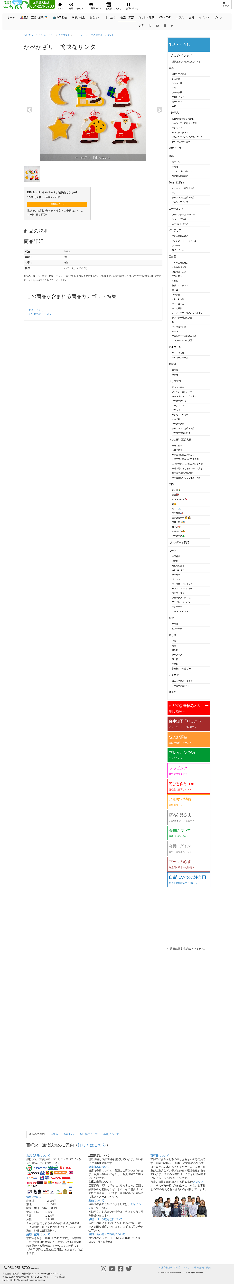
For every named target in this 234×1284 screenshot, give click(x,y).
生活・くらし (48, 35)
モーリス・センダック (182, 584)
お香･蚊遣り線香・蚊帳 (182, 118)
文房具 (175, 624)
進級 (174, 645)
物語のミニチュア (180, 285)
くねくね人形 (178, 299)
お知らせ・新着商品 (62, 1134)
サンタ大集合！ (179, 387)
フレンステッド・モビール (184, 241)
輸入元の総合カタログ (182, 681)
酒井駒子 (176, 561)
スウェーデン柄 (179, 219)
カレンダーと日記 (179, 542)
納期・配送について (38, 1234)
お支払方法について (38, 1155)
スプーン (176, 162)
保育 (141, 25)
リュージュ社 (178, 353)
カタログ (174, 675)
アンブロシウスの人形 (182, 340)
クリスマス (64, 35)
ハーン (175, 331)
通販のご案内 (37, 1134)
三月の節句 (177, 445)
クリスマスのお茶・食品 (183, 197)
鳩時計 (172, 364)
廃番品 (172, 692)
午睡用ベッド (178, 97)
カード (172, 550)
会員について (111, 1134)
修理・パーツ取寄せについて (105, 1219)
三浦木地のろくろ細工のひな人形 (187, 464)
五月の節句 (177, 450)
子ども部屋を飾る (180, 236)
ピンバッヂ (177, 628)
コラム (180, 17)
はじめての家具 (179, 74)
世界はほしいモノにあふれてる (186, 61)
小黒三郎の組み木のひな (183, 454)
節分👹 (175, 494)
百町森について (88, 1134)
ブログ (218, 17)
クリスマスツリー (180, 401)
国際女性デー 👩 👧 (181, 517)
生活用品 (174, 112)
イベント (204, 17)
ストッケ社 (177, 83)
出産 (174, 641)
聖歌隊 (175, 281)
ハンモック (177, 128)
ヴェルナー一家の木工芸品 (184, 336)
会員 (191, 17)
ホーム (11, 17)
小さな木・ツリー (180, 414)
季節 (171, 484)
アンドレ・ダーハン (181, 602)
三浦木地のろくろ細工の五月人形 (187, 468)
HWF (174, 88)
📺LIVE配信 (60, 17)
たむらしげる (178, 565)
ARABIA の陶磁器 (180, 176)
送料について (34, 1197)
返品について (96, 1200)
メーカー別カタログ (181, 685)
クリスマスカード (180, 424)
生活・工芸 (127, 17)
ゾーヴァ (176, 575)
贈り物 (172, 635)
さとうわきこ (178, 570)
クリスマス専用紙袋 (181, 433)
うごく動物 (177, 308)
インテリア (175, 230)
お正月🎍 (176, 490)
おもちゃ (95, 17)
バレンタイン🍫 (179, 499)
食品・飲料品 (176, 182)
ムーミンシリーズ (180, 224)
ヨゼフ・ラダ (178, 593)
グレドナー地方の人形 (182, 317)
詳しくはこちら (92, 1145)
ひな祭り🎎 (177, 513)
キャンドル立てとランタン (184, 396)
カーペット (177, 101)
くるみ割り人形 (179, 267)
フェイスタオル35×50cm (183, 214)
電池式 (175, 370)
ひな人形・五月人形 (180, 439)
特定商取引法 (165, 1267)
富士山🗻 (176, 508)
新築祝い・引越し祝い (182, 668)
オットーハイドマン (181, 611)
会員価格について (98, 1166)
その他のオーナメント (102, 35)
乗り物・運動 (146, 17)
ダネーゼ (176, 245)
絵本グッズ (175, 148)
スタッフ (198, 1181)
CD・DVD (165, 17)
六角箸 (175, 166)
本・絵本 (110, 17)
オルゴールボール (180, 357)
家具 (171, 68)
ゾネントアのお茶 (180, 202)
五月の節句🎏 (178, 522)
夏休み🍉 (176, 526)
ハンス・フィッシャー (182, 588)
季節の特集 (78, 17)
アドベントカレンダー (182, 391)
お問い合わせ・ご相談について (106, 1234)
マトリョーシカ (179, 327)
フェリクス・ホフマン (182, 597)
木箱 (174, 106)
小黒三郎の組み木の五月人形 (185, 459)
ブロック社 (177, 92)
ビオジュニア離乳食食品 (183, 188)
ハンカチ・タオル (180, 132)
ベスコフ (176, 579)
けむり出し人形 (179, 272)
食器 (171, 156)
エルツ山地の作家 (180, 262)
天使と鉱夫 (177, 276)
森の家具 (176, 78)
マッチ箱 (176, 294)
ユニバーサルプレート (182, 171)
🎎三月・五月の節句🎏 (34, 17)
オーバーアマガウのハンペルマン (187, 313)
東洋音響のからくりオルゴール (186, 477)
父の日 (175, 664)
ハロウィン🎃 (178, 531)
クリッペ (176, 410)
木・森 (175, 290)
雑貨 (171, 617)
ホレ (174, 193)
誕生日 (175, 650)
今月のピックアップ (180, 55)
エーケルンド (176, 208)
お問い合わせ (197, 1267)
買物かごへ (57, 204)
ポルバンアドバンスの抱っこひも (187, 137)
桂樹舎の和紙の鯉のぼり (183, 473)
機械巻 (175, 374)
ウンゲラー (177, 607)
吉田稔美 (176, 556)
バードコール (178, 304)
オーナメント (80, 35)
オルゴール (175, 347)
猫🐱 (174, 504)
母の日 (175, 659)
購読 (208, 1267)
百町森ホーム (30, 35)
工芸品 (172, 256)
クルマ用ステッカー (181, 141)
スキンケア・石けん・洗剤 (184, 123)
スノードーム (178, 250)
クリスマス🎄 (178, 536)
